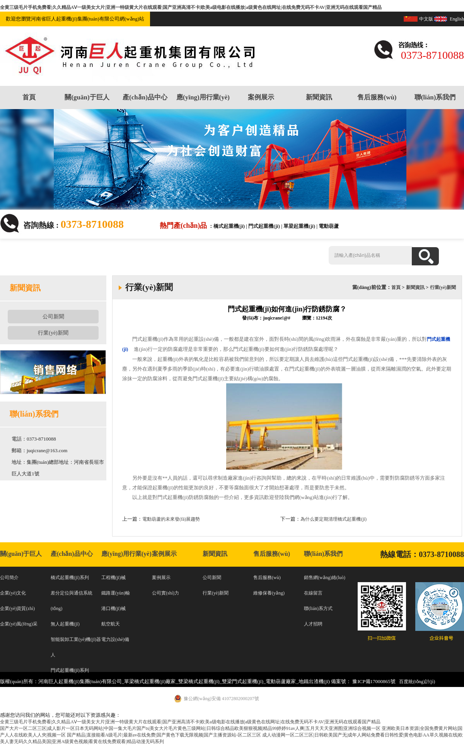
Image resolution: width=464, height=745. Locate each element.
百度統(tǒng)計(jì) (417, 681)
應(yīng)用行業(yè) (203, 97)
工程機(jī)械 (113, 577)
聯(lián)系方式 (318, 608)
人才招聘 (313, 624)
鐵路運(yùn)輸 (115, 593)
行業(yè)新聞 (53, 333)
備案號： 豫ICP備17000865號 (363, 681)
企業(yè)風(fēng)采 (19, 624)
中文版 (426, 19)
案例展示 (261, 97)
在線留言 (313, 593)
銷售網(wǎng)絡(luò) (324, 577)
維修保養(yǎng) (269, 593)
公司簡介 (9, 577)
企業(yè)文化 (13, 593)
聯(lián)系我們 (435, 97)
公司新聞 (53, 317)
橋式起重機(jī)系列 (70, 577)
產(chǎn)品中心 (145, 97)
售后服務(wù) (376, 97)
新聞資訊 (319, 97)
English (457, 19)
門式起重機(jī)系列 (70, 670)
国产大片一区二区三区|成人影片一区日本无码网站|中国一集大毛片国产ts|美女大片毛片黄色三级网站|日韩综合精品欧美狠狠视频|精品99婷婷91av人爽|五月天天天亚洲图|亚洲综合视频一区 (190, 728)
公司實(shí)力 (165, 593)
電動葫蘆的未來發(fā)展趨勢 (171, 519)
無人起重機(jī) (65, 624)
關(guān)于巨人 (87, 97)
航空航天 (110, 624)
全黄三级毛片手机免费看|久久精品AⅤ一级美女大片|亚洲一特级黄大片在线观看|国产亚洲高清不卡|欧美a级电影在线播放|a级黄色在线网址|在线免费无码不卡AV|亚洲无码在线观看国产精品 (191, 7)
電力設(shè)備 (115, 639)
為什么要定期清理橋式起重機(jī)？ (333, 519)
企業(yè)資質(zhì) (17, 608)
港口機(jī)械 (113, 608)
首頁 (29, 97)
